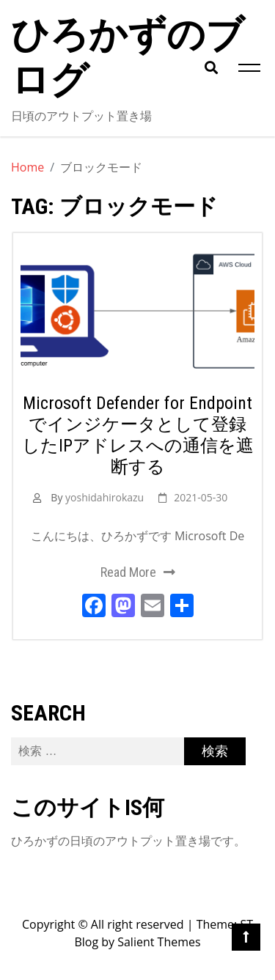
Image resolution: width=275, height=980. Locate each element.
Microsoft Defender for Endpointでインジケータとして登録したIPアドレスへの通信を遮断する (138, 434)
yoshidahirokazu (104, 497)
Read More (128, 572)
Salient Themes (158, 942)
